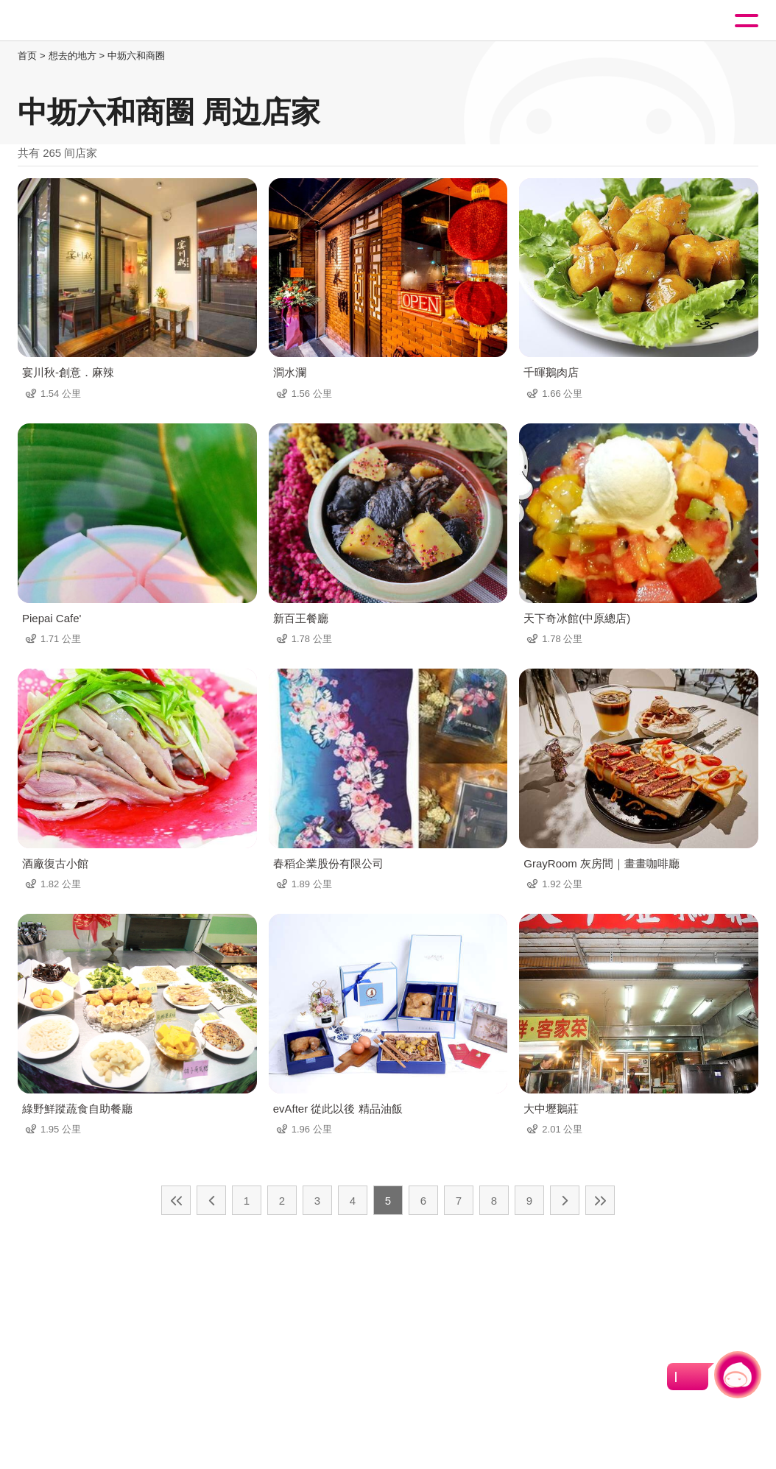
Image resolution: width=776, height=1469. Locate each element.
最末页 (600, 1200)
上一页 (211, 1200)
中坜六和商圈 (136, 55)
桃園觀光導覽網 (72, 21)
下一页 (564, 1200)
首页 (27, 55)
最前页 (176, 1200)
